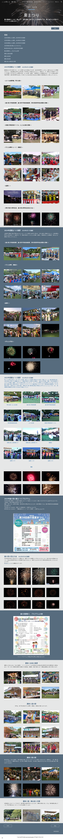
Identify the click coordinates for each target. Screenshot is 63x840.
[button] (61, 1)
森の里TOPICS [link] (37, 2)
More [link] (56, 2)
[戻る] (55, 28)
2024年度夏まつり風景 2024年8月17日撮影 (14, 40)
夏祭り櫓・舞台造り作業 (10, 61)
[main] (31, 13)
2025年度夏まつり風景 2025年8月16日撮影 (14, 37)
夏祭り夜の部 (7, 58)
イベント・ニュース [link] (47, 2)
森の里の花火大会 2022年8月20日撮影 (13, 48)
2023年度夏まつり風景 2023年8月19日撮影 (14, 43)
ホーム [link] (23, 2)
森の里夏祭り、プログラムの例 (11, 51)
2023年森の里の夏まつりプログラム (12, 45)
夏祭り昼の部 (7, 56)
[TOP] (8, 826)
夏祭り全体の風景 (8, 53)
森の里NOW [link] (30, 2)
